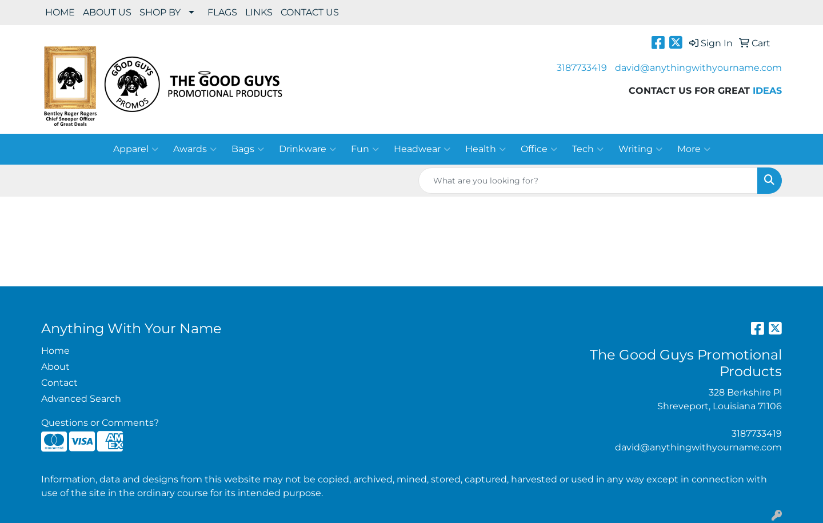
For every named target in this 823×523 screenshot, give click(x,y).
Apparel (135, 149)
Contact (59, 382)
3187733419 (582, 67)
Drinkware (307, 149)
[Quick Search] (588, 180)
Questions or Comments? (100, 422)
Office (539, 149)
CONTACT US (310, 12)
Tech (588, 149)
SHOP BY (160, 12)
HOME (60, 12)
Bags (247, 149)
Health (485, 149)
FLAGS (222, 12)
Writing (640, 149)
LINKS (259, 12)
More (693, 149)
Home (55, 350)
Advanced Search (81, 398)
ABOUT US (107, 12)
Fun (365, 149)
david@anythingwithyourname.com (698, 67)
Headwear (422, 149)
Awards (195, 149)
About (55, 366)
